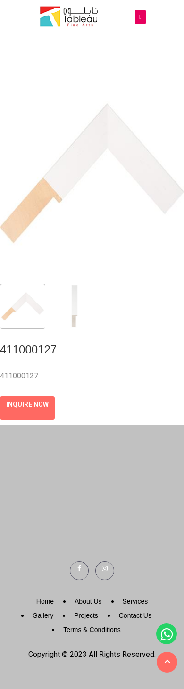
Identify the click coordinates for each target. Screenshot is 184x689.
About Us (88, 601)
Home (45, 601)
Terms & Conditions (91, 629)
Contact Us (135, 615)
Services (135, 601)
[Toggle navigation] (140, 17)
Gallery (43, 615)
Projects (86, 615)
